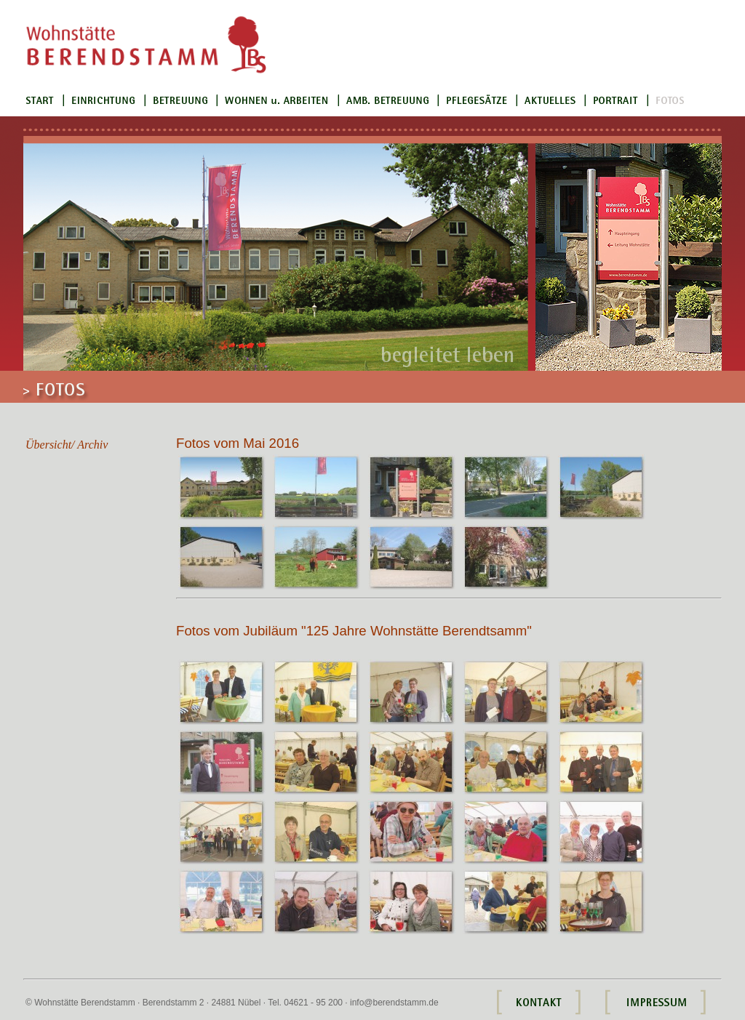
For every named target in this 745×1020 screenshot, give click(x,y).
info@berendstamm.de (394, 1002)
